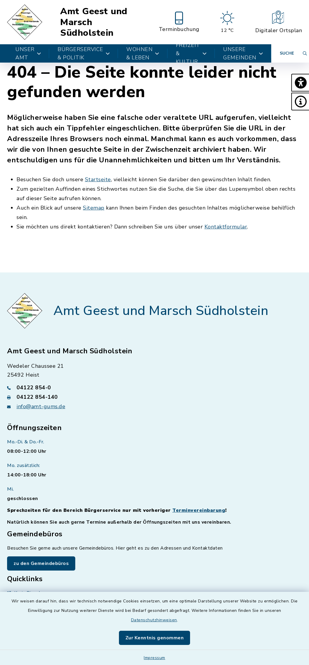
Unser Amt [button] (28, 53)
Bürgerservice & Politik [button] (84, 53)
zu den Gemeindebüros (41, 563)
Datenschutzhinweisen (154, 620)
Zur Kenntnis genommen (154, 638)
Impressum (154, 658)
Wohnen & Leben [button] (142, 53)
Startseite (98, 179)
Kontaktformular (226, 226)
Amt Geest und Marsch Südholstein (93, 22)
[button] (300, 83)
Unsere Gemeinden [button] (243, 53)
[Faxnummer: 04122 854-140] (154, 397)
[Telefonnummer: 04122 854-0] (154, 387)
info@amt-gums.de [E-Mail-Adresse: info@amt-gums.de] (41, 406)
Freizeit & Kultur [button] (191, 53)
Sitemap (93, 207)
